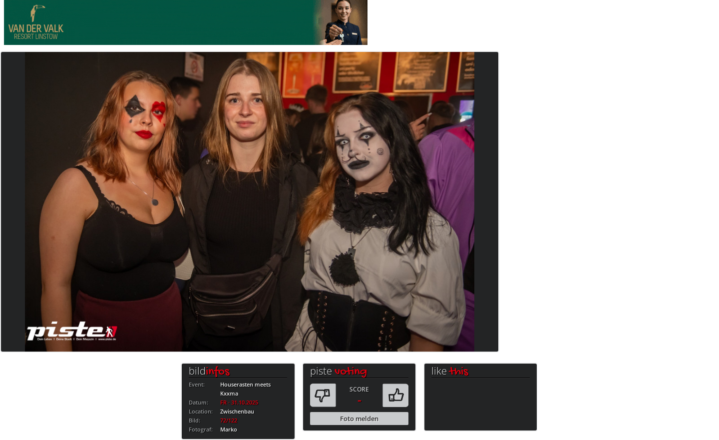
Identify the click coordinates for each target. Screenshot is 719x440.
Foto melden (359, 418)
